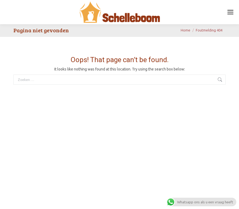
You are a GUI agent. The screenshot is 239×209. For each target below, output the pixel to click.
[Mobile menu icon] (230, 12)
